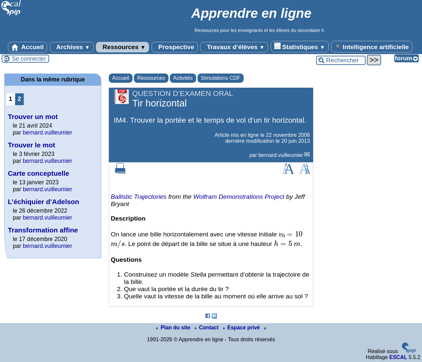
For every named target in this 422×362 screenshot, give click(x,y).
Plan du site (174, 327)
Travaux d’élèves (234, 47)
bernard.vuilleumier (280, 155)
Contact (207, 327)
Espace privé (242, 327)
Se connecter (29, 58)
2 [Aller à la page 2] (19, 98)
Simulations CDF (220, 78)
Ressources (122, 47)
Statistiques (299, 46)
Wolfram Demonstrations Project (238, 196)
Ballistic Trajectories (138, 196)
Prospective (174, 47)
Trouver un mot (33, 116)
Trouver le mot (31, 145)
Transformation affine (43, 230)
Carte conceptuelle (38, 173)
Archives (71, 47)
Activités (183, 78)
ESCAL (398, 357)
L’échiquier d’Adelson (43, 201)
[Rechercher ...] (341, 60)
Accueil (28, 47)
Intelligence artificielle (372, 46)
